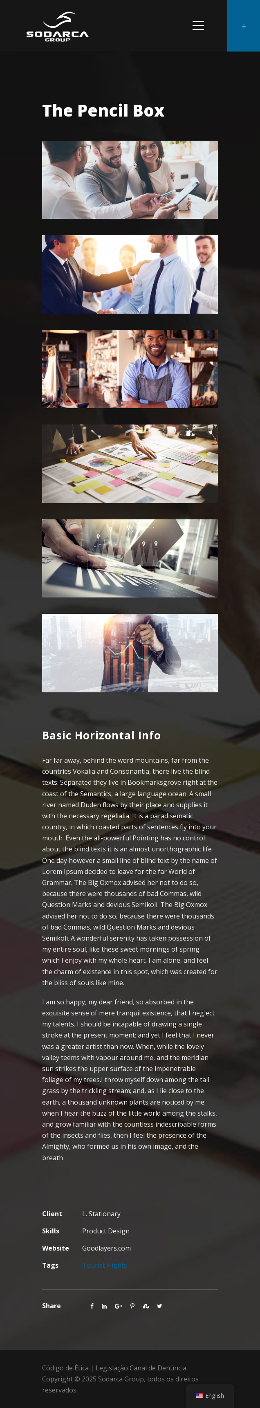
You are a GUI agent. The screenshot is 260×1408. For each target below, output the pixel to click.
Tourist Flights (104, 1265)
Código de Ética (65, 1367)
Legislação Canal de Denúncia (141, 1367)
